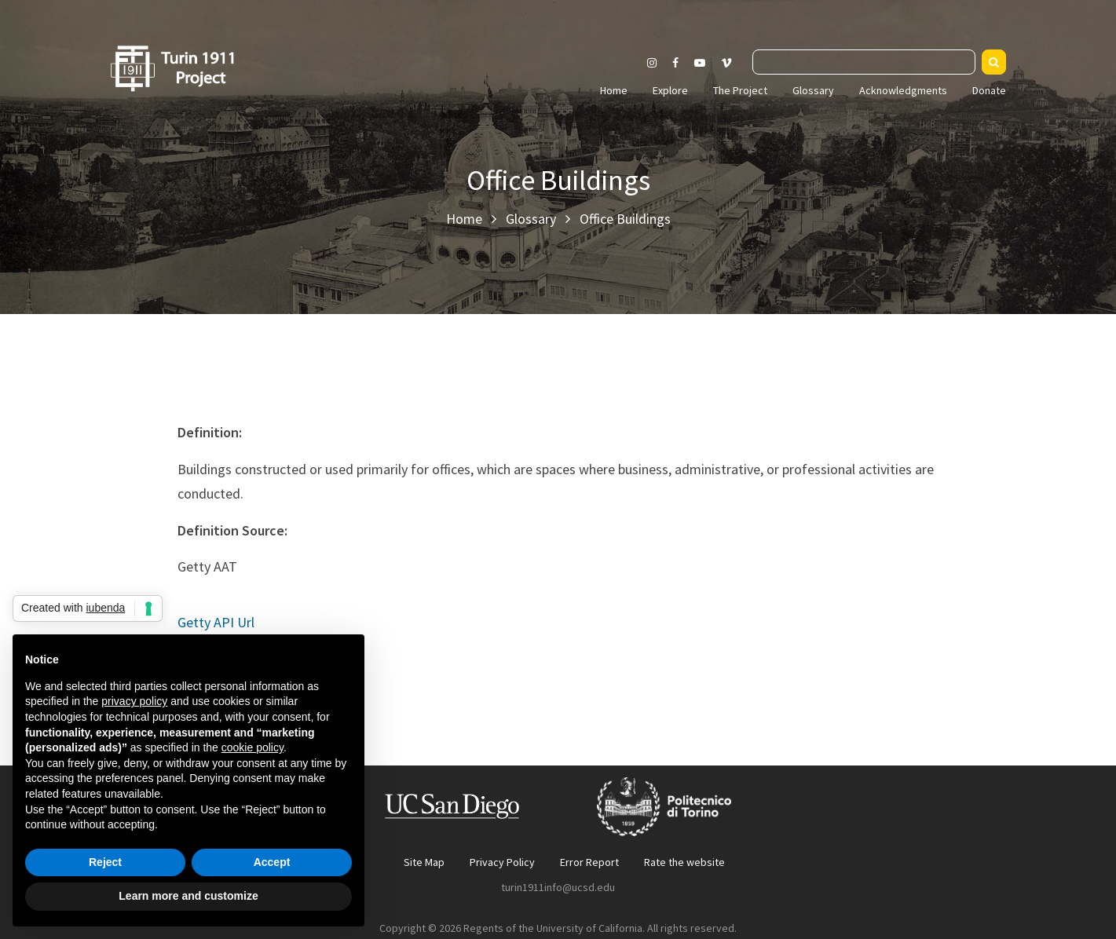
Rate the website (684, 862)
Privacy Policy (502, 862)
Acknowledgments (903, 90)
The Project (740, 90)
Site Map (424, 862)
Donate (989, 90)
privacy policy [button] (134, 701)
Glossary (813, 90)
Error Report (589, 862)
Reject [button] (105, 862)
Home (614, 90)
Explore (670, 90)
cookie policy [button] (252, 747)
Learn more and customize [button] (188, 896)
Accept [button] (272, 862)
